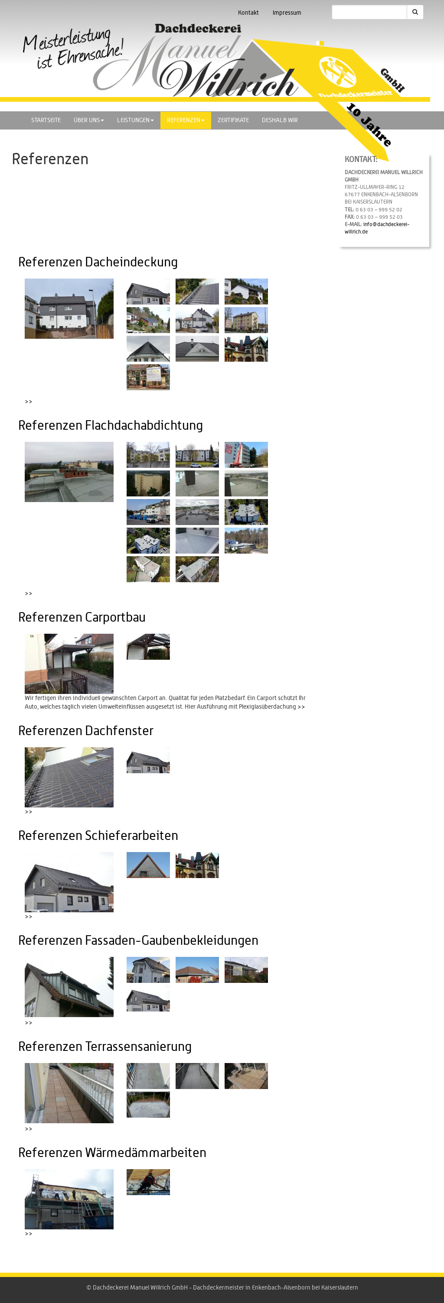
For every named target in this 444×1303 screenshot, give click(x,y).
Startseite (46, 120)
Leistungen (135, 120)
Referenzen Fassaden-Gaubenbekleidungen (138, 940)
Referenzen (186, 120)
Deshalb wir (280, 120)
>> (29, 402)
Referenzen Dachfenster (85, 731)
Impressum (287, 13)
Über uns (89, 120)
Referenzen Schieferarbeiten (98, 836)
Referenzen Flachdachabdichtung (110, 425)
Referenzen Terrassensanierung (105, 1046)
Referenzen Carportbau (82, 617)
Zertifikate (233, 120)
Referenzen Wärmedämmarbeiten (112, 1153)
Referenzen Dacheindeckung (98, 262)
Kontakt (248, 13)
